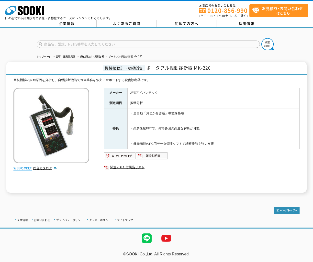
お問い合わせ (42, 220)
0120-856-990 (227, 10)
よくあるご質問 (126, 23)
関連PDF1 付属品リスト (127, 167)
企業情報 (67, 23)
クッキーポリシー (100, 220)
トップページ (44, 56)
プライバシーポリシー (69, 220)
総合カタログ (42, 168)
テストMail (303, 259)
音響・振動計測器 (65, 56)
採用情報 (246, 23)
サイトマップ (125, 220)
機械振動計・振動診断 (92, 56)
